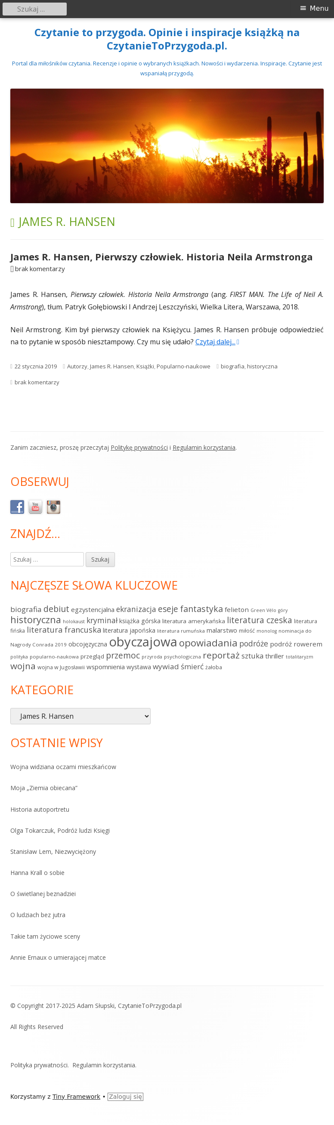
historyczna (262, 366)
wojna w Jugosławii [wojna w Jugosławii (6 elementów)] (61, 667)
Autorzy (77, 366)
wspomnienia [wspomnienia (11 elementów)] (106, 666)
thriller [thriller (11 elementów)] (274, 656)
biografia (232, 366)
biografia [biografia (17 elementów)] (26, 609)
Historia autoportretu (39, 809)
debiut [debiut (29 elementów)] (56, 609)
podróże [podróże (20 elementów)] (253, 643)
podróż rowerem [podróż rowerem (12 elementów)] (296, 644)
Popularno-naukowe (183, 366)
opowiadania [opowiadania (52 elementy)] (208, 642)
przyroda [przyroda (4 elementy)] (152, 657)
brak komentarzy (40, 268)
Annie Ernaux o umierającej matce (58, 957)
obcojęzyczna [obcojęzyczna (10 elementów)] (87, 644)
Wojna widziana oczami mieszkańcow (63, 767)
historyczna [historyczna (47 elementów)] (35, 619)
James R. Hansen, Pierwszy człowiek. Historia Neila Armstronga (161, 256)
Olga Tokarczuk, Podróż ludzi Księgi (60, 830)
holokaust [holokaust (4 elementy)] (74, 621)
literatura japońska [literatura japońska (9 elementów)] (129, 630)
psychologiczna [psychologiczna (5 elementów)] (182, 656)
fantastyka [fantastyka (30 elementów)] (201, 609)
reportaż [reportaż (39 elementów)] (221, 655)
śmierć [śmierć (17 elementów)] (192, 666)
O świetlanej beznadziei (43, 894)
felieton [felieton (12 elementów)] (237, 609)
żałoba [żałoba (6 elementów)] (213, 667)
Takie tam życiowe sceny (45, 936)
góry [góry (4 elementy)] (283, 610)
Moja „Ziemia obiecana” (43, 788)
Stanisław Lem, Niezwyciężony (53, 851)
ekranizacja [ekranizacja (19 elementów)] (136, 609)
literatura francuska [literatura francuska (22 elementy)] (64, 629)
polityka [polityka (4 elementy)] (19, 657)
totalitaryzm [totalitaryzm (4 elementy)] (299, 657)
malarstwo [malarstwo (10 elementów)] (222, 630)
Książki (145, 366)
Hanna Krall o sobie (37, 872)
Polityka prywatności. (39, 1065)
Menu (319, 8)
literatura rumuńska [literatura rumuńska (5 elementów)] (181, 630)
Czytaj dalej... (217, 341)
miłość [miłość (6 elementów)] (247, 630)
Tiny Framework (76, 1096)
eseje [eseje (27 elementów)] (168, 609)
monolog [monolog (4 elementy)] (267, 631)
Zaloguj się (125, 1096)
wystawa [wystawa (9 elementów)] (139, 667)
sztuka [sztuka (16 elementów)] (252, 656)
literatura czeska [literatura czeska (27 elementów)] (259, 620)
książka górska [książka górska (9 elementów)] (140, 621)
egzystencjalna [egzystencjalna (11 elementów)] (92, 609)
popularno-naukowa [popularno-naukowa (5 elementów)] (54, 656)
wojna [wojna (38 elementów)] (23, 666)
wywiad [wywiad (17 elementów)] (166, 666)
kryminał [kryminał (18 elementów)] (102, 620)
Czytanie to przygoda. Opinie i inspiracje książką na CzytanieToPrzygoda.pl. (167, 39)
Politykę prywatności (139, 447)
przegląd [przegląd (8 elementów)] (92, 656)
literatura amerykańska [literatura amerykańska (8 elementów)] (193, 621)
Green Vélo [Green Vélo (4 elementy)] (263, 610)
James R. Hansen (112, 366)
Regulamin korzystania (204, 447)
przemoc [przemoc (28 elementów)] (123, 655)
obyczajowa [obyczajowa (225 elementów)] (143, 641)
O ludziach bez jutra (37, 915)
